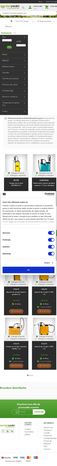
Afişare (47, 263)
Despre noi (48, 428)
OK (28, 270)
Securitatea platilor (29, 433)
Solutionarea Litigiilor (13, 461)
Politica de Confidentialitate (50, 437)
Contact (28, 429)
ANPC (28, 461)
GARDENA (44, 180)
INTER (16, 180)
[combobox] (28, 13)
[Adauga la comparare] (16, 175)
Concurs (47, 449)
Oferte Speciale (51, 1)
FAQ (45, 446)
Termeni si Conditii (48, 431)
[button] (16, 173)
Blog (40, 1)
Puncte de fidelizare (48, 442)
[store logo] (10, 7)
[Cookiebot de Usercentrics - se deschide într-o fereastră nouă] (44, 194)
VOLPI (16, 289)
